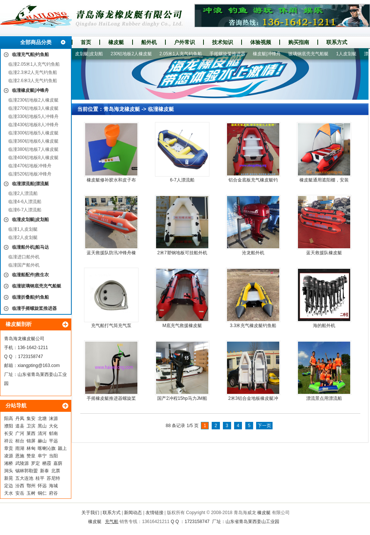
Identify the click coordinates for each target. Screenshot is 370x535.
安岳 (19, 493)
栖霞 (46, 463)
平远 (53, 441)
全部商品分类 (36, 42)
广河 (19, 433)
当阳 (53, 455)
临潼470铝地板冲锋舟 (30, 165)
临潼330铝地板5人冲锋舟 (33, 116)
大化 (53, 426)
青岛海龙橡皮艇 (121, 109)
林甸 (31, 448)
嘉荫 (57, 463)
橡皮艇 (116, 42)
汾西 (19, 485)
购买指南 (298, 42)
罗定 (35, 463)
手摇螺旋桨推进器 (231, 53)
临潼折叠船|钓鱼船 (30, 297)
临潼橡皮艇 (161, 109)
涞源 (53, 418)
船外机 (149, 42)
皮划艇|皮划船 (93, 53)
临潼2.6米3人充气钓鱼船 (32, 80)
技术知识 (222, 42)
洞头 (8, 470)
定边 (8, 485)
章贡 (8, 448)
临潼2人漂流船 (23, 193)
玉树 (31, 493)
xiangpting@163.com (39, 365)
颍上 (62, 448)
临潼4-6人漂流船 (24, 201)
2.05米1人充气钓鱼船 (185, 53)
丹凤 (19, 418)
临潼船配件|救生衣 (30, 274)
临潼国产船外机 (24, 265)
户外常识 (184, 42)
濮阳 (8, 426)
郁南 (53, 433)
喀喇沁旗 (47, 448)
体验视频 (260, 42)
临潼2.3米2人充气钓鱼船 (32, 72)
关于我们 (90, 512)
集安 (31, 418)
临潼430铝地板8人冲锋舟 (33, 124)
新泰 (44, 470)
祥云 (8, 441)
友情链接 (155, 512)
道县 (19, 426)
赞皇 (31, 455)
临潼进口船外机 (24, 256)
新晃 (8, 478)
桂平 (39, 478)
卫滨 (31, 426)
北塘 (42, 418)
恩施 (19, 455)
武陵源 (22, 463)
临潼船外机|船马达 (30, 247)
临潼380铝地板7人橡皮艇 (33, 149)
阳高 (8, 418)
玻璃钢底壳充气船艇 (312, 53)
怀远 (42, 485)
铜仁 (42, 493)
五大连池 (24, 478)
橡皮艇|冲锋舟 (271, 53)
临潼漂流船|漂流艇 (30, 183)
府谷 (53, 493)
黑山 (42, 426)
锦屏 (31, 441)
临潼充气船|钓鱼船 (30, 54)
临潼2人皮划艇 (23, 237)
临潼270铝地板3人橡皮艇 (33, 108)
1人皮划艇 (350, 53)
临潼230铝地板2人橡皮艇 (33, 100)
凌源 (8, 455)
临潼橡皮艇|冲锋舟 (30, 90)
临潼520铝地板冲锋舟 (30, 174)
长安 (8, 433)
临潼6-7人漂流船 (24, 209)
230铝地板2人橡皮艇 (135, 53)
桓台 (19, 441)
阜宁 (42, 455)
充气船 (111, 521)
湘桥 (8, 463)
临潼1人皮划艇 (23, 229)
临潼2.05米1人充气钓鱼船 (34, 64)
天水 (8, 493)
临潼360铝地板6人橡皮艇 (33, 141)
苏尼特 (53, 478)
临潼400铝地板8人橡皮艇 (33, 157)
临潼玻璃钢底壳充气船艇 (36, 286)
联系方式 (336, 42)
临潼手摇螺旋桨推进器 (34, 308)
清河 (42, 433)
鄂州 (31, 485)
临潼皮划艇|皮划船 (30, 219)
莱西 (31, 433)
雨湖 (19, 448)
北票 (55, 470)
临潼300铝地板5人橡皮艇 (33, 133)
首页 (86, 42)
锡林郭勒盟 (26, 470)
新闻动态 (133, 512)
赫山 (42, 441)
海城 (53, 485)
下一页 (264, 425)
